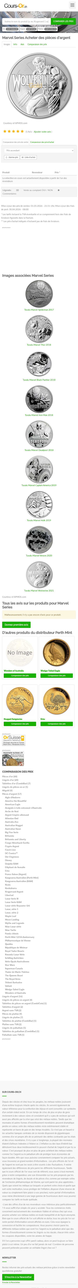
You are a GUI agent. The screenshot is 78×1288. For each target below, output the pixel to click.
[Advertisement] (39, 249)
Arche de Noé (12, 811)
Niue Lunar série (13, 926)
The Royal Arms (12, 979)
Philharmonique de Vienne (18, 940)
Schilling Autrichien (14, 958)
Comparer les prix (63, 21)
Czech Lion (10, 849)
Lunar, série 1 (11, 909)
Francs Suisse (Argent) (15, 874)
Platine (47, 29)
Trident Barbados (13, 982)
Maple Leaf (10, 916)
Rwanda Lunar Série (15, 954)
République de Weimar (16, 947)
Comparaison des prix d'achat (42, 142)
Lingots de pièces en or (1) (15, 787)
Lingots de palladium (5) (14, 1027)
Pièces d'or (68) (9, 776)
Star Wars (10, 965)
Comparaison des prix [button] (20, 676)
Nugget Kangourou (13, 719)
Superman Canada (14, 968)
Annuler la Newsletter (11, 1282)
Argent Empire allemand (17, 815)
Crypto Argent (12, 846)
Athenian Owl (11, 818)
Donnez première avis (16, 624)
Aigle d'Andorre (12, 797)
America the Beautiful (15, 801)
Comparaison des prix (37, 44)
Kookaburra (11, 888)
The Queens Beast (14, 975)
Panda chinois (12, 933)
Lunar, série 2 (11, 912)
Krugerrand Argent (14, 891)
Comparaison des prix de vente (15, 142)
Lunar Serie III (11, 898)
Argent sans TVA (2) (11, 1010)
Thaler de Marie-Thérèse (17, 972)
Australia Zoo (11, 822)
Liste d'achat (28, 157)
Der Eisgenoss (12, 856)
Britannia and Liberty (15, 839)
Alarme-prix (12, 157)
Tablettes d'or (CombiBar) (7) (16, 783)
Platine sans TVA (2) (11, 1024)
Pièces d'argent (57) (11, 794)
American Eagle (12, 804)
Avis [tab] (22, 44)
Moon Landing (12, 919)
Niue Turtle (10, 930)
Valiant (8, 986)
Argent (28, 29)
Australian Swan (13, 828)
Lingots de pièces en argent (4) (17, 1000)
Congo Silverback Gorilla (17, 842)
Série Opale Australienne (17, 961)
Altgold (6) (7, 790)
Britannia (9, 835)
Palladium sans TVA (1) (13, 1034)
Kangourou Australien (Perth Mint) (21, 877)
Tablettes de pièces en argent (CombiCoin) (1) (24, 1003)
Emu (43, 719)
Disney (8, 860)
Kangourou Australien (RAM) (19, 881)
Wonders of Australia (14, 671)
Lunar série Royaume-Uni (17, 905)
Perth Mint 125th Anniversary (19, 937)
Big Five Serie (11, 832)
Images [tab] (7, 44)
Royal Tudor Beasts (14, 951)
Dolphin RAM (11, 863)
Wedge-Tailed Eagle (50, 671)
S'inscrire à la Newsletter (18, 1277)
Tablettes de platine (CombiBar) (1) (19, 1020)
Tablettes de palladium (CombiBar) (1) (20, 1031)
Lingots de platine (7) (12, 1017)
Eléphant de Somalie (15, 867)
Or (10, 29)
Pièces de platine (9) (12, 1014)
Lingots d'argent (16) (12, 996)
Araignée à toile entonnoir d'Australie (23, 808)
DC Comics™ (11, 853)
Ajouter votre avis (42, 131)
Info (15, 44)
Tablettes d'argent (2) (12, 1007)
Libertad (9, 895)
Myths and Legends (14, 923)
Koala (8, 884)
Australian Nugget (14, 825)
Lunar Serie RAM (13, 902)
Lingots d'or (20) (10, 780)
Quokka (9, 944)
